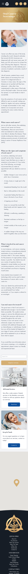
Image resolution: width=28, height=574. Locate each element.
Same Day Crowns (14, 564)
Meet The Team (14, 544)
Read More (14, 404)
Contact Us (14, 445)
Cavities (14, 559)
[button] (2, 4)
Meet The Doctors (14, 542)
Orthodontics (14, 566)
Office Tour (14, 546)
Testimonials (14, 548)
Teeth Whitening (14, 562)
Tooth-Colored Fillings (14, 557)
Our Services (14, 541)
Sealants (14, 561)
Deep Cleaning (14, 555)
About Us (14, 539)
